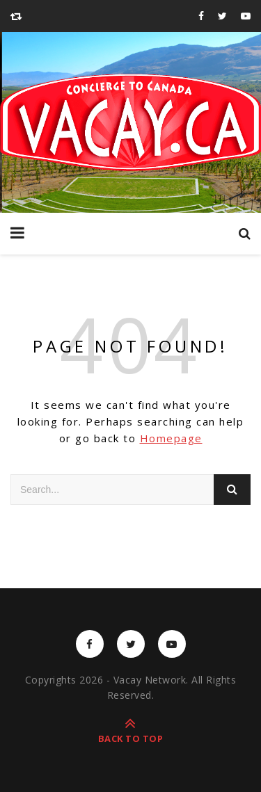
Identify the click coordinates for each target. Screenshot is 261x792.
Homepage (171, 438)
